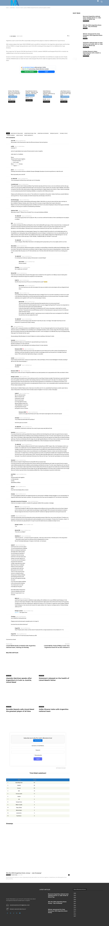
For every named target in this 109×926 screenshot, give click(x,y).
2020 (75, 905)
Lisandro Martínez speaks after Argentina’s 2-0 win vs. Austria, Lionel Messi (19, 680)
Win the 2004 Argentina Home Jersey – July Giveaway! (23, 873)
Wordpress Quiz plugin (61, 768)
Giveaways (8, 874)
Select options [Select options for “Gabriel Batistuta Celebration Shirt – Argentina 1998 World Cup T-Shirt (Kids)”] (46, 101)
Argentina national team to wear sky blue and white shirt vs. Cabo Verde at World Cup (93, 44)
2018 (75, 909)
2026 (75, 893)
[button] (101, 1)
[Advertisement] (38, 21)
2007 (75, 916)
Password (38, 750)
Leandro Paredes (11, 135)
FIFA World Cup (86, 20)
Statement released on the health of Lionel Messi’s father (54, 679)
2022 (75, 901)
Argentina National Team (30, 133)
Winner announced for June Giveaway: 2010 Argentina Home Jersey (92, 35)
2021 (75, 903)
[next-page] (76, 59)
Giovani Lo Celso (63, 133)
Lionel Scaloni (19, 135)
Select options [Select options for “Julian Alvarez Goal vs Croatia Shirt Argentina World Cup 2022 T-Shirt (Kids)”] (64, 101)
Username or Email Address (38, 745)
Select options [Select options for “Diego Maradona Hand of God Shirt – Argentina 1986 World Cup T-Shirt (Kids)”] (29, 100)
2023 (75, 899)
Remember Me (38, 755)
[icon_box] (16, 909)
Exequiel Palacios (54, 133)
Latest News (9, 675)
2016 (75, 914)
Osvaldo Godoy (14, 874)
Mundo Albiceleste (28, 135)
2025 (75, 895)
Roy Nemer (13, 36)
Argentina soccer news (43, 133)
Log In (46, 71)
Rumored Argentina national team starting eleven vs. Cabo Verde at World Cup (92, 18)
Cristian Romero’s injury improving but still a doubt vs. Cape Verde (92, 53)
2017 (75, 912)
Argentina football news (17, 133)
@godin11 (17, 612)
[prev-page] (74, 59)
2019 (75, 907)
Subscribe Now (38, 740)
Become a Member (29, 71)
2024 (75, 897)
